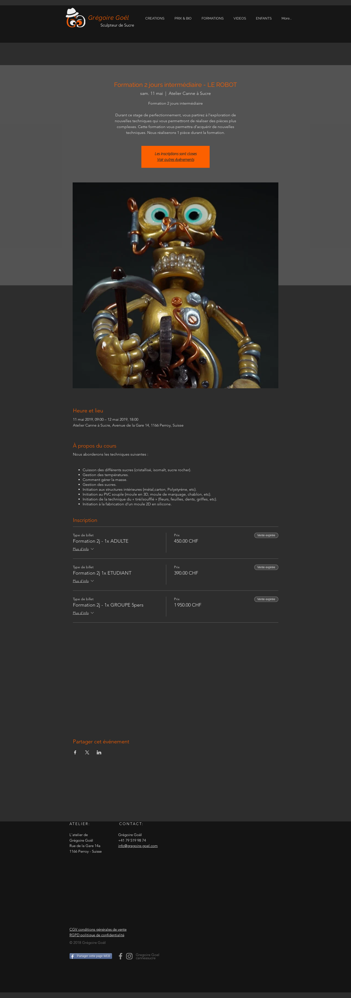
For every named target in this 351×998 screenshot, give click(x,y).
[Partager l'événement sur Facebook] (75, 752)
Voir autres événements (175, 160)
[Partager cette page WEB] (90, 956)
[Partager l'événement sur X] (87, 752)
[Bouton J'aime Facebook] (99, 974)
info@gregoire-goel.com (138, 845)
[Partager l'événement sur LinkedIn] (99, 752)
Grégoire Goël (108, 17)
